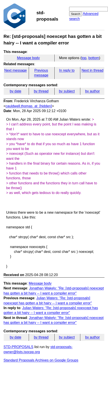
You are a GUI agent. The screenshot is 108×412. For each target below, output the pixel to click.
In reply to (66, 70)
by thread (41, 91)
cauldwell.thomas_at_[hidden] (28, 106)
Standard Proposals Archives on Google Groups (41, 360)
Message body (28, 58)
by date (15, 91)
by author (92, 91)
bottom (93, 58)
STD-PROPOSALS (18, 347)
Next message (15, 70)
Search (75, 14)
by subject (67, 91)
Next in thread (92, 70)
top (83, 58)
